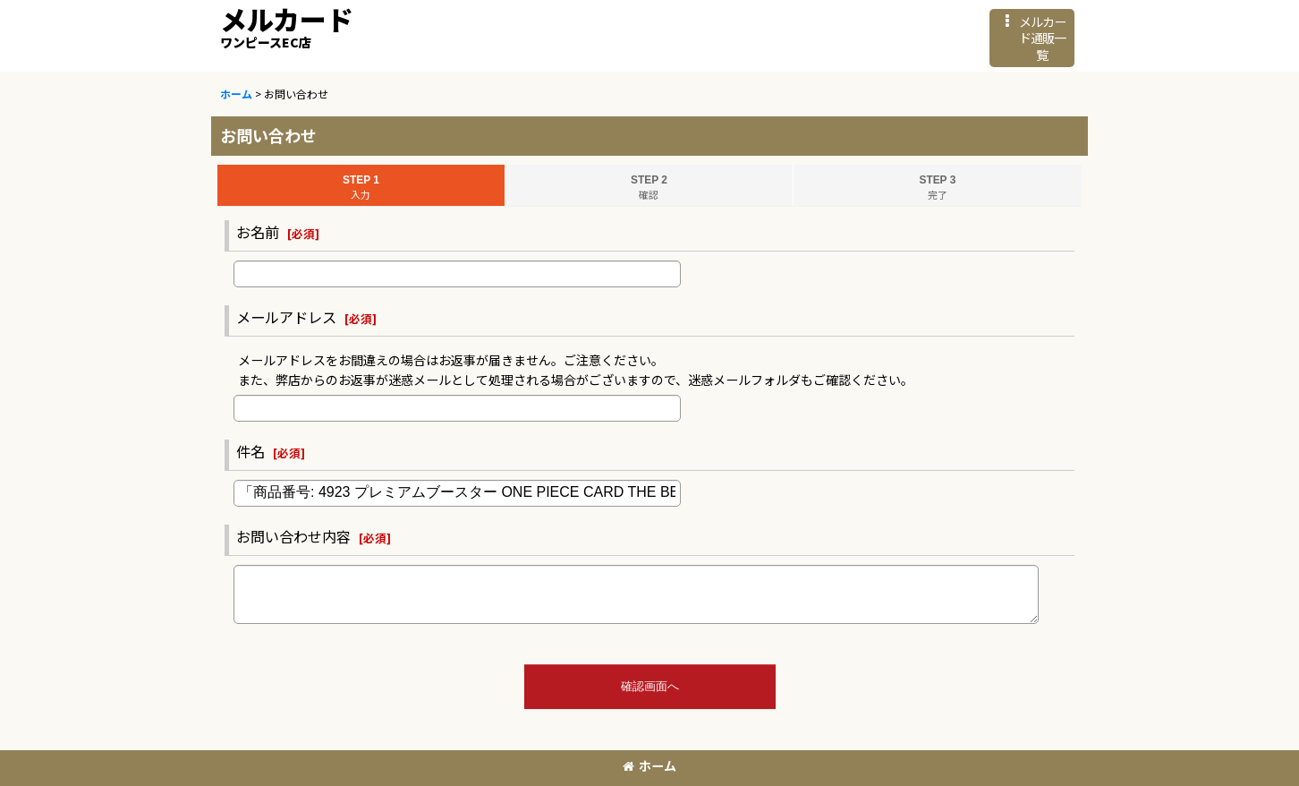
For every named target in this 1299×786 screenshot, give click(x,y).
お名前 (257, 232)
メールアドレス (286, 317)
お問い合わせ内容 (293, 536)
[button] (1031, 38)
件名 (250, 451)
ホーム (649, 765)
